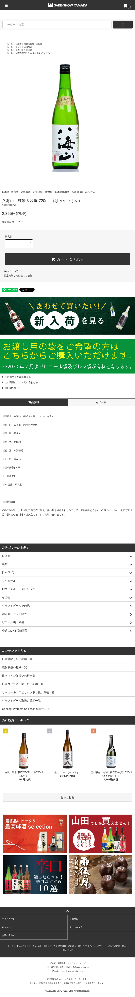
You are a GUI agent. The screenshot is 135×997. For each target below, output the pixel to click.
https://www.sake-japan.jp (72, 971)
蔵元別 (18, 47)
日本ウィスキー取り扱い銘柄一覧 (22, 684)
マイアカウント (9, 919)
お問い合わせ (8, 935)
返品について (11, 271)
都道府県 (19, 50)
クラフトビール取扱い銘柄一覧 (21, 700)
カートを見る (76, 927)
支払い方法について (25, 946)
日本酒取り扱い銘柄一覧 (17, 659)
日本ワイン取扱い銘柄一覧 (18, 675)
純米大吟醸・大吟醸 (33, 44)
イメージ (101, 402)
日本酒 (18, 44)
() (127, 7)
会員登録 (74, 919)
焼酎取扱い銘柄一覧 (14, 667)
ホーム (10, 44)
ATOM (70, 950)
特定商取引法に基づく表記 (18, 275)
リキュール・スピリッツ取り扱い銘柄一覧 (28, 692)
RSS (64, 950)
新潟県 (29, 50)
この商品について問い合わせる (19, 382)
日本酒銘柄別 (21, 53)
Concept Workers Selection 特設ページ (26, 709)
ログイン (6, 927)
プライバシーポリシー (95, 946)
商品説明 (33, 402)
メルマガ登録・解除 (117, 946)
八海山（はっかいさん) (40, 53)
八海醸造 (28, 47)
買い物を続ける (10, 388)
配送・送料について (46, 946)
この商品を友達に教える (15, 377)
